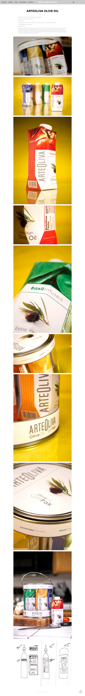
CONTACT (31, 2)
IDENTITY (4, 2)
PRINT (16, 2)
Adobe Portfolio (45, 691)
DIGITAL (10, 2)
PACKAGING (22, 2)
